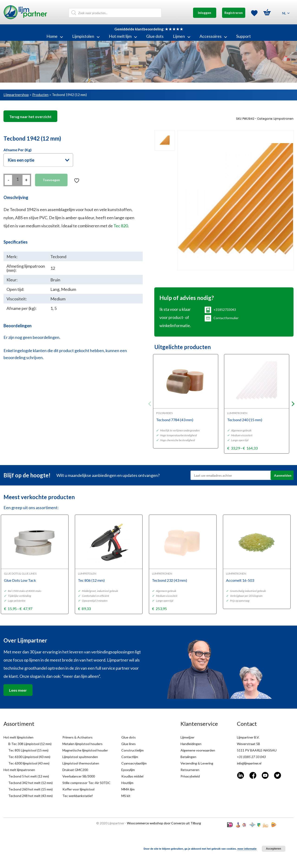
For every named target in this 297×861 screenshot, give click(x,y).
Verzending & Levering (197, 763)
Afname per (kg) (17, 150)
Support (243, 36)
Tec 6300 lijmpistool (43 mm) (28, 763)
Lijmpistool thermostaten (80, 763)
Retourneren (190, 770)
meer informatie (247, 848)
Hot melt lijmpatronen (19, 770)
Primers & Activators (77, 737)
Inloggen (204, 13)
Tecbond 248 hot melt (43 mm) (30, 796)
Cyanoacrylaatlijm (134, 763)
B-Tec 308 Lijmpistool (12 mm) (30, 744)
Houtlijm (127, 783)
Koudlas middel (132, 776)
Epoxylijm (128, 770)
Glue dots (155, 36)
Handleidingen (191, 744)
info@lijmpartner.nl (249, 763)
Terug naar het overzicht (30, 116)
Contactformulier (222, 318)
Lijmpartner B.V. (248, 737)
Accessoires (213, 36)
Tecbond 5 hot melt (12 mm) (28, 776)
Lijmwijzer (187, 737)
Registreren (233, 13)
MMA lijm (128, 789)
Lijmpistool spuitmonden (80, 757)
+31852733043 (220, 310)
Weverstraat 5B (248, 744)
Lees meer (18, 690)
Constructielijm (132, 750)
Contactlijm (129, 757)
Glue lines (128, 744)
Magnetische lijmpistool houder (85, 750)
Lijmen (181, 36)
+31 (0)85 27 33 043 (251, 757)
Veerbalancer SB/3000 (78, 776)
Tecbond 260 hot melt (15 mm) (30, 789)
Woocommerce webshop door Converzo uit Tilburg (164, 823)
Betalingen (188, 757)
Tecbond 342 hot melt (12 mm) (30, 783)
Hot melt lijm (123, 36)
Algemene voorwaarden (198, 750)
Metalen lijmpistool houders (82, 744)
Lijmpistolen (86, 36)
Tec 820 (120, 225)
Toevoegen (51, 180)
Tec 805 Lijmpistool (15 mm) (28, 750)
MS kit (125, 796)
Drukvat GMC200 (75, 770)
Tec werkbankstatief (77, 796)
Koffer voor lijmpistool (78, 789)
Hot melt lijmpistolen (18, 737)
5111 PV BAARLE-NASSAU (257, 750)
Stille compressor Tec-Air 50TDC (86, 783)
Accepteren (273, 848)
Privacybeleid (190, 776)
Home (54, 36)
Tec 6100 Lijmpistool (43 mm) (29, 757)
